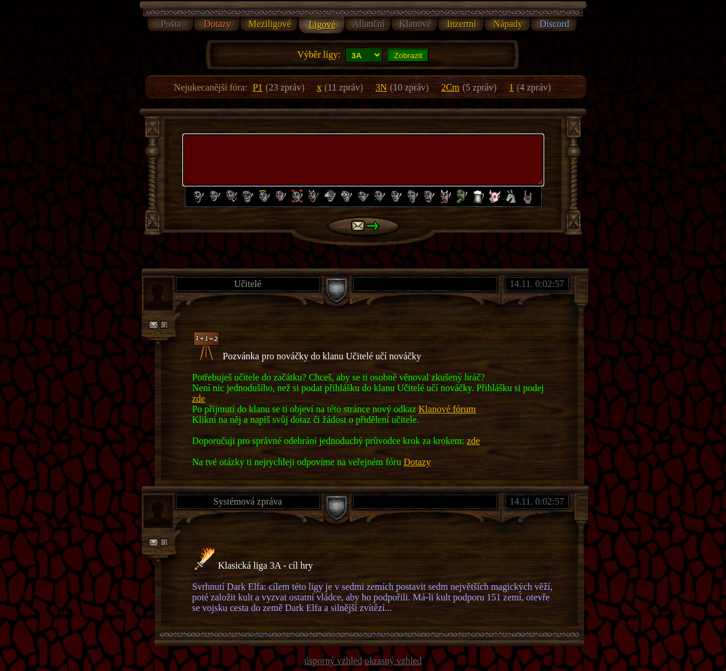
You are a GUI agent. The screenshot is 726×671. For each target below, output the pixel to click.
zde (198, 398)
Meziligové (269, 24)
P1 (257, 87)
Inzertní (462, 24)
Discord (554, 24)
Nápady (508, 24)
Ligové (322, 24)
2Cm (450, 87)
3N (381, 87)
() (284, 87)
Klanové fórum (446, 409)
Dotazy (217, 24)
